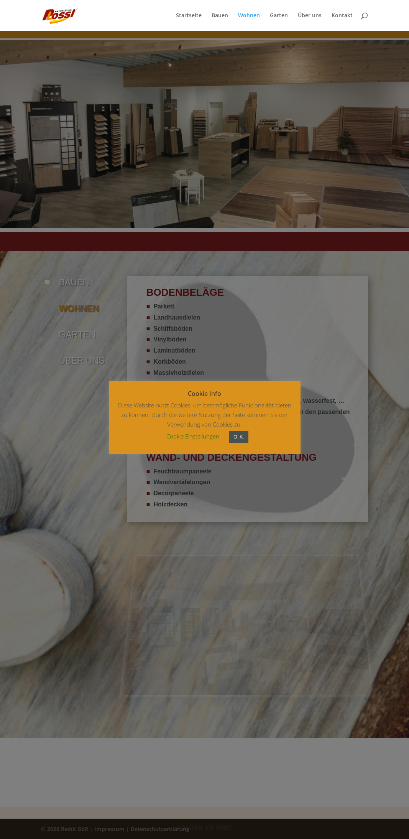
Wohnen (249, 16)
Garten (279, 16)
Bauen (220, 16)
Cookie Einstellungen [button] (192, 436)
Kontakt (342, 16)
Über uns (310, 16)
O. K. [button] (238, 436)
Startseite (189, 16)
